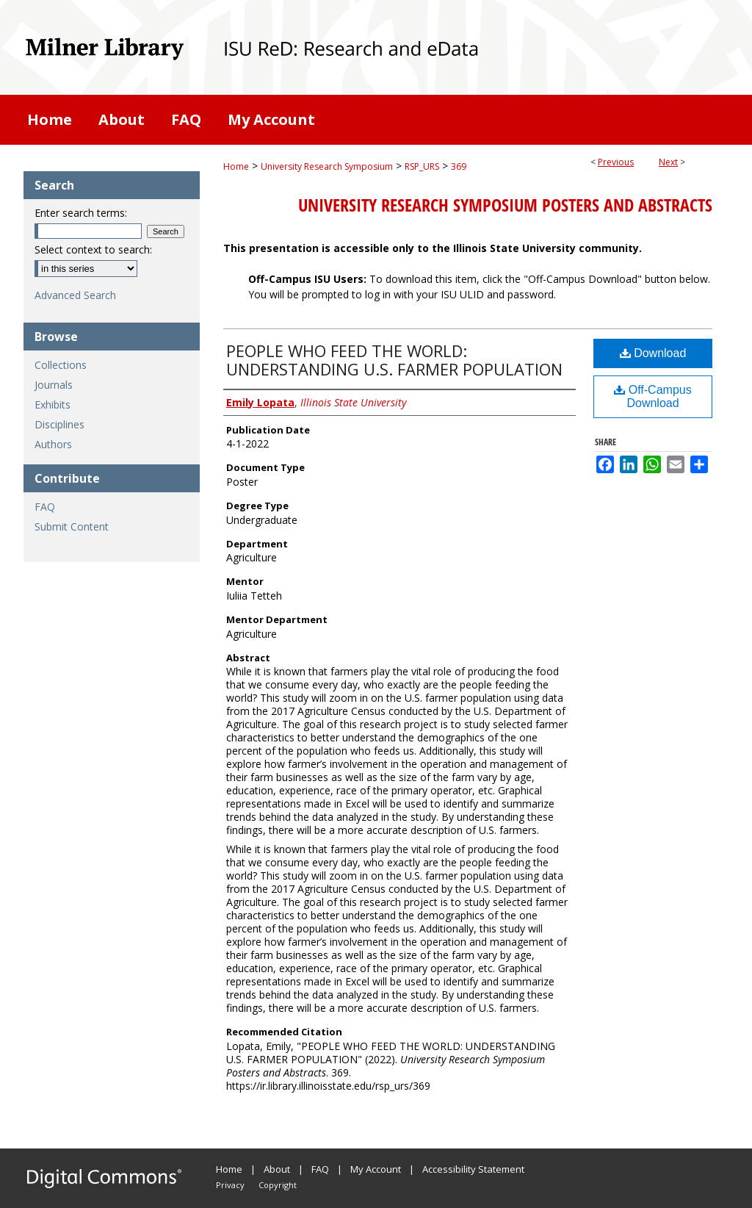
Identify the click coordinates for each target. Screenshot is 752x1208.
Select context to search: (93, 249)
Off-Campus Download (652, 396)
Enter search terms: (81, 213)
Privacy (230, 1184)
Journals (54, 385)
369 (458, 166)
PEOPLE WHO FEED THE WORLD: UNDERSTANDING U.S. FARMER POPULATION (394, 359)
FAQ (45, 507)
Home (236, 166)
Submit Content (72, 526)
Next (668, 162)
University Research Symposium (327, 166)
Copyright (277, 1184)
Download (653, 353)
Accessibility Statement (473, 1169)
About (277, 1169)
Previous (616, 162)
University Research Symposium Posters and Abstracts (505, 205)
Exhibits (52, 404)
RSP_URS (422, 166)
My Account (375, 1169)
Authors (53, 444)
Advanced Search (75, 295)
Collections (61, 365)
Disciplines (59, 424)
